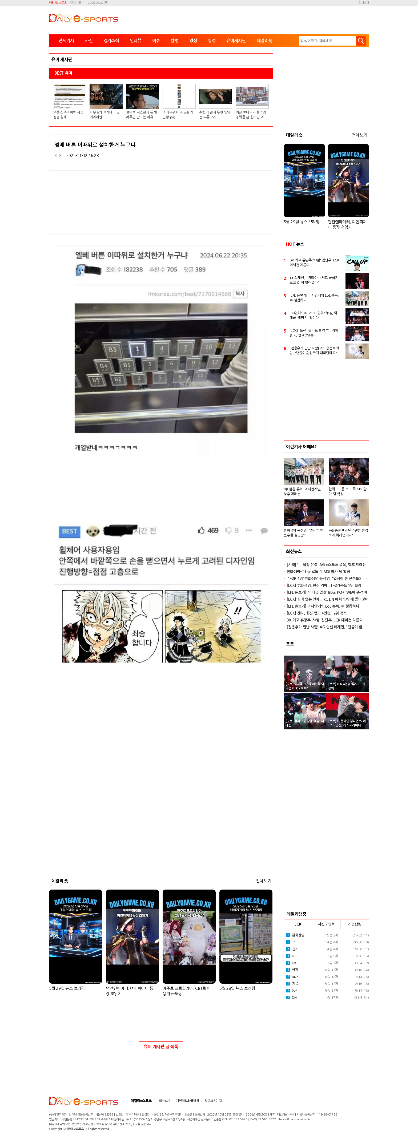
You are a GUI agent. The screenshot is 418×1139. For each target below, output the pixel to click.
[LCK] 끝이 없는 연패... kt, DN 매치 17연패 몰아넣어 (327, 599)
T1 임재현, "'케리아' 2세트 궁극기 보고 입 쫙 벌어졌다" (314, 280)
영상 (193, 41)
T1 (291, 942)
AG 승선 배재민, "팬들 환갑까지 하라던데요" (348, 533)
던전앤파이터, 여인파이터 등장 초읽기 (129, 991)
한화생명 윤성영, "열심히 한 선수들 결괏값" (303, 533)
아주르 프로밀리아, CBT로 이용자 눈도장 (187, 991)
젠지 (292, 949)
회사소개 (364, 2)
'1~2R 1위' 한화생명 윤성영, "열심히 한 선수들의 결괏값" (328, 578)
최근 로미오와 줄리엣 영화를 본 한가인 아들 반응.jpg (251, 115)
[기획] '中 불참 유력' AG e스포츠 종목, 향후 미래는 (326, 565)
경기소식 (111, 41)
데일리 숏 (59, 881)
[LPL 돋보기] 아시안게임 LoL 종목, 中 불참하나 (314, 298)
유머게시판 (236, 41)
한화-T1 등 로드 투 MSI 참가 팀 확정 (348, 491)
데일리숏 (264, 41)
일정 (212, 41)
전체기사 (66, 41)
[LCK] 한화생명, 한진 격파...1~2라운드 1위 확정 (324, 585)
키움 (292, 983)
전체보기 (263, 881)
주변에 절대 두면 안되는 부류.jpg (214, 115)
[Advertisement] (118, 734)
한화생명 (295, 935)
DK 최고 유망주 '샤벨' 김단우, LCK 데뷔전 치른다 (314, 263)
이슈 (156, 41)
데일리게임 (75, 2)
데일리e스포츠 (57, 2)
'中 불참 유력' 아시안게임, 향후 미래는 (302, 491)
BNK (292, 977)
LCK (298, 924)
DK (291, 963)
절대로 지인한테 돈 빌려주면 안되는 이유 (141, 115)
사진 (89, 41)
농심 (292, 990)
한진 (292, 970)
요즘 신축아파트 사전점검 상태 (68, 115)
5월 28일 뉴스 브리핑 (237, 988)
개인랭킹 (354, 924)
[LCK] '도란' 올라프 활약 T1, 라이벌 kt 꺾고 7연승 (314, 333)
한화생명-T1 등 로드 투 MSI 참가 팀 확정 (318, 571)
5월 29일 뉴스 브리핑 (67, 988)
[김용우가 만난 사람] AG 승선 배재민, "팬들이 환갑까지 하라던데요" (315, 350)
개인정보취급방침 (187, 1100)
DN (291, 997)
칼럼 (175, 41)
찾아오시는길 (213, 1100)
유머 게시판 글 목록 (161, 1047)
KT (291, 956)
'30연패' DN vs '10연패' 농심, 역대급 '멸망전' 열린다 (313, 315)
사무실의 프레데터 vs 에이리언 (104, 115)
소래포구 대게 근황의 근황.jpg (178, 115)
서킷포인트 (326, 924)
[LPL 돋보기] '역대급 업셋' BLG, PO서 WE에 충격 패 (327, 592)
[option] (326, 495)
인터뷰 (136, 41)
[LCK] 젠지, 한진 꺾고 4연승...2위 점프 (317, 613)
